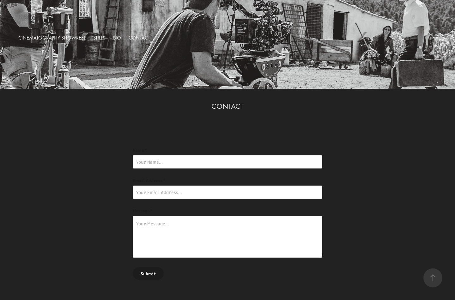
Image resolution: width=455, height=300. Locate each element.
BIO (117, 38)
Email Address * (149, 180)
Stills (99, 38)
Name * (140, 150)
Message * (143, 210)
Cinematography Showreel (52, 38)
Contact (139, 38)
